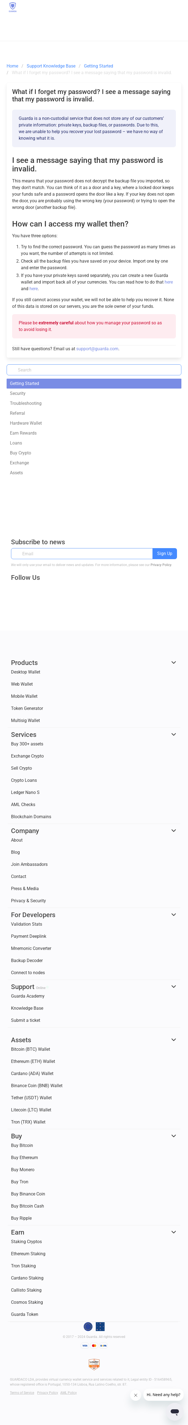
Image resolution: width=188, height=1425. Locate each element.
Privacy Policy (161, 565)
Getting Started (24, 383)
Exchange (19, 462)
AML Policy (68, 1393)
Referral (17, 413)
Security (18, 393)
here (169, 282)
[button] (176, 7)
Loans (16, 443)
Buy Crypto (20, 453)
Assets (16, 472)
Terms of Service (22, 1393)
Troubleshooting (26, 403)
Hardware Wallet (26, 423)
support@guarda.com (97, 348)
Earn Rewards (23, 433)
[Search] (94, 369)
